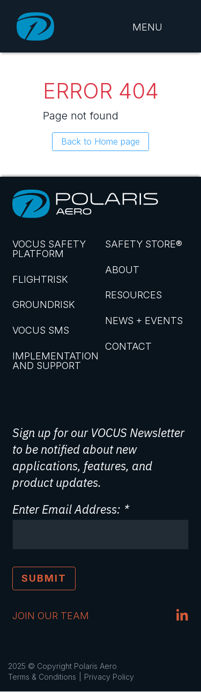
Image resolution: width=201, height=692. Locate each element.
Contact (128, 346)
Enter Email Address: (66, 509)
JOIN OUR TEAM (50, 615)
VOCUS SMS (40, 330)
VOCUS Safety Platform (49, 248)
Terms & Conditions (42, 676)
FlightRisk (40, 279)
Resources (133, 294)
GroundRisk (43, 304)
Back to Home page (100, 141)
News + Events (144, 320)
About (122, 269)
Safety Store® (143, 244)
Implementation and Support (54, 360)
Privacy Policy (109, 676)
